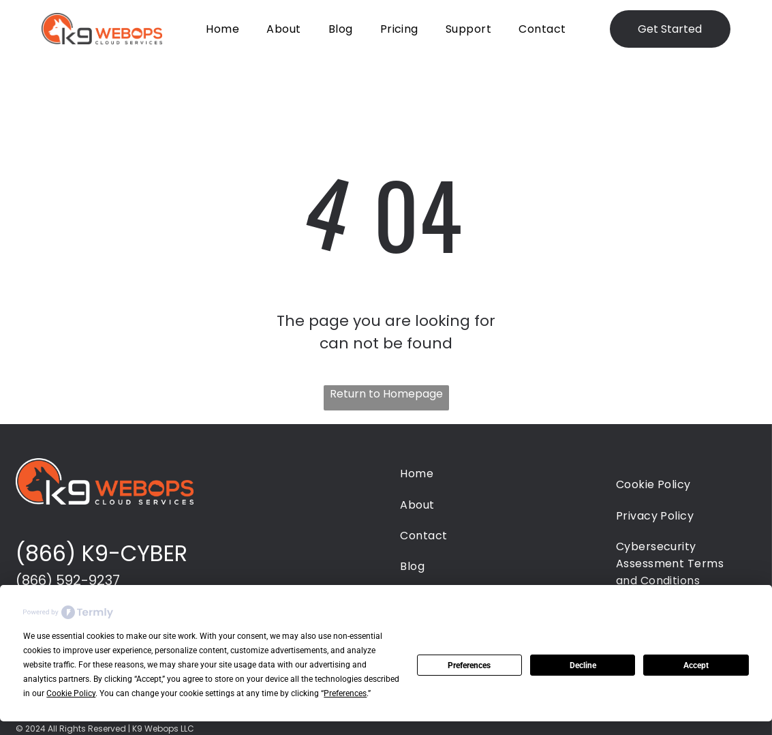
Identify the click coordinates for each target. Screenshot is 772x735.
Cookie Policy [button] (70, 693)
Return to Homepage (386, 394)
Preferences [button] (345, 693)
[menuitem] (222, 28)
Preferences (469, 665)
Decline (583, 665)
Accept (696, 665)
